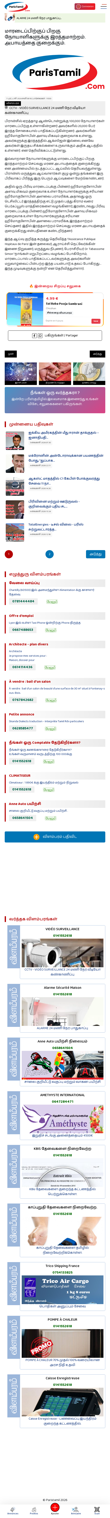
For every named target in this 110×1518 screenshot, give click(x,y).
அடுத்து (97, 354)
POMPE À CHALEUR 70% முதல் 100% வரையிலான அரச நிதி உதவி (62, 1363)
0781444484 (23, 601)
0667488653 (22, 630)
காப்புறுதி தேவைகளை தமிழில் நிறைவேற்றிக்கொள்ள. (62, 1250)
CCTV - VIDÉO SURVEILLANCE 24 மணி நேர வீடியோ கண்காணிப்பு (45, 108)
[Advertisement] (55, 881)
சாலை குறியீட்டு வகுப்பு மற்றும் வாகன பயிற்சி (62, 1081)
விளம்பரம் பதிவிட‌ (55, 837)
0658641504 (22, 818)
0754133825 (62, 1272)
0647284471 (62, 1102)
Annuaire (76, 1511)
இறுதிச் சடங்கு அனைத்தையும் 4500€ (62, 1135)
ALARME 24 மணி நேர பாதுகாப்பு (62, 1028)
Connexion (85, 6)
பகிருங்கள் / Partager (55, 335)
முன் (11, 354)
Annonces (12, 1511)
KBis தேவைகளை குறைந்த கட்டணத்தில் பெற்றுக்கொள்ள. (62, 1192)
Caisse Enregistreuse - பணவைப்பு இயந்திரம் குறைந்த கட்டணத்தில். (62, 1421)
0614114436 (22, 667)
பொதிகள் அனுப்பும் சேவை (62, 1306)
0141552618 (21, 761)
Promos (34, 1511)
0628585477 (22, 728)
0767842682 (22, 700)
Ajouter (55, 1511)
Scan (97, 1511)
